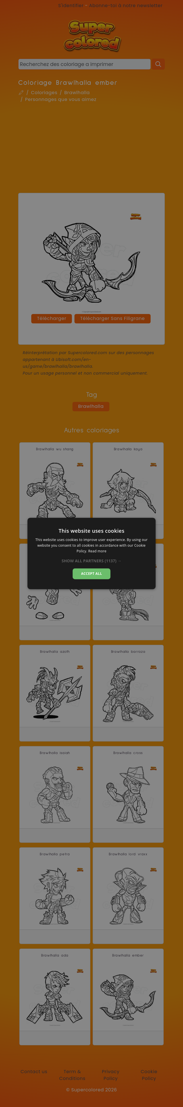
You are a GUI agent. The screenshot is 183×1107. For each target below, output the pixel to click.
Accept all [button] (91, 573)
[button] (92, 560)
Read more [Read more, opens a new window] (97, 551)
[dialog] (92, 553)
